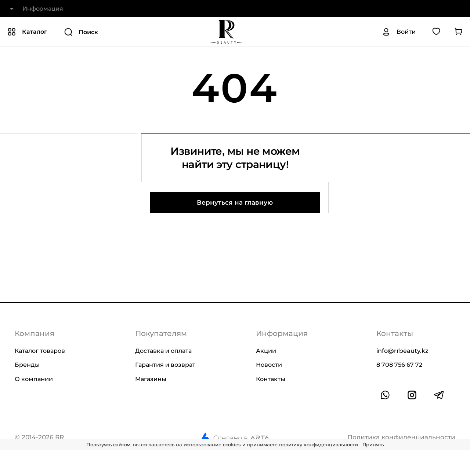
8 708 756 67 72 (399, 364)
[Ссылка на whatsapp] (385, 395)
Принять (373, 444)
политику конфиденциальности (318, 444)
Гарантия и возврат (165, 364)
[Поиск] (115, 32)
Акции (266, 350)
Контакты (270, 379)
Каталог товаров (40, 350)
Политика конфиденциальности (401, 437)
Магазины (150, 379)
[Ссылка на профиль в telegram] (439, 395)
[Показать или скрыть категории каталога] (27, 32)
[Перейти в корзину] (458, 32)
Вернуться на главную (235, 202)
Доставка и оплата (163, 350)
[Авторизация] (399, 32)
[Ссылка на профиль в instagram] (412, 395)
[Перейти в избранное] (436, 32)
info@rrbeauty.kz (402, 350)
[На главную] (226, 32)
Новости (269, 364)
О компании (34, 379)
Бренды (27, 364)
